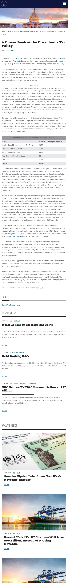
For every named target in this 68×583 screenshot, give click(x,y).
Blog (11, 383)
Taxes (18, 473)
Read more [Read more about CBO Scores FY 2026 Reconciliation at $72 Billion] (4, 411)
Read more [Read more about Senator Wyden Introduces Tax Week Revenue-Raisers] (6, 485)
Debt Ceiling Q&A (15, 356)
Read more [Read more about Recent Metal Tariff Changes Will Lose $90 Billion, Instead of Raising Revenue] (6, 549)
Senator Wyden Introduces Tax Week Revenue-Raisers (32, 478)
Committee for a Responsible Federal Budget (4, 4)
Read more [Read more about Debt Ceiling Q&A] (4, 376)
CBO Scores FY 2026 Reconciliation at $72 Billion (34, 389)
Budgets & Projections (20, 383)
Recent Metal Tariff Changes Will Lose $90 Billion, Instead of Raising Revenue (34, 541)
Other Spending (32, 383)
